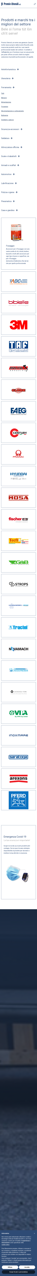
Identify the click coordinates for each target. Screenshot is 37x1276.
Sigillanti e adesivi (7, 120)
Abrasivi (4, 98)
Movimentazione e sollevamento (12, 111)
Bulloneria (4, 115)
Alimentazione (6, 102)
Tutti (2, 93)
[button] (34, 1233)
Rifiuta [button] (10, 1267)
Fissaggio (4, 107)
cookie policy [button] (5, 1244)
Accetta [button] (27, 1267)
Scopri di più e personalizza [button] (18, 1272)
